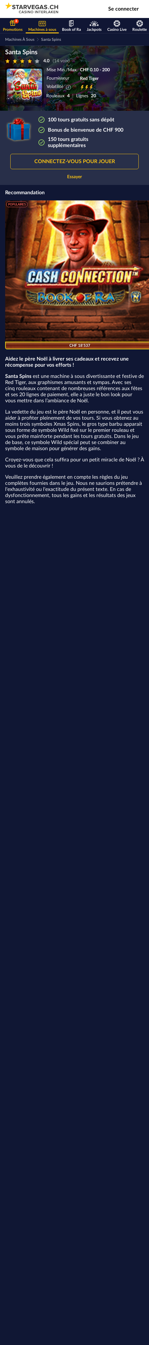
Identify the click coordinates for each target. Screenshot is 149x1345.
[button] (74, 161)
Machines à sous (19, 39)
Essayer (74, 177)
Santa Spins (51, 39)
